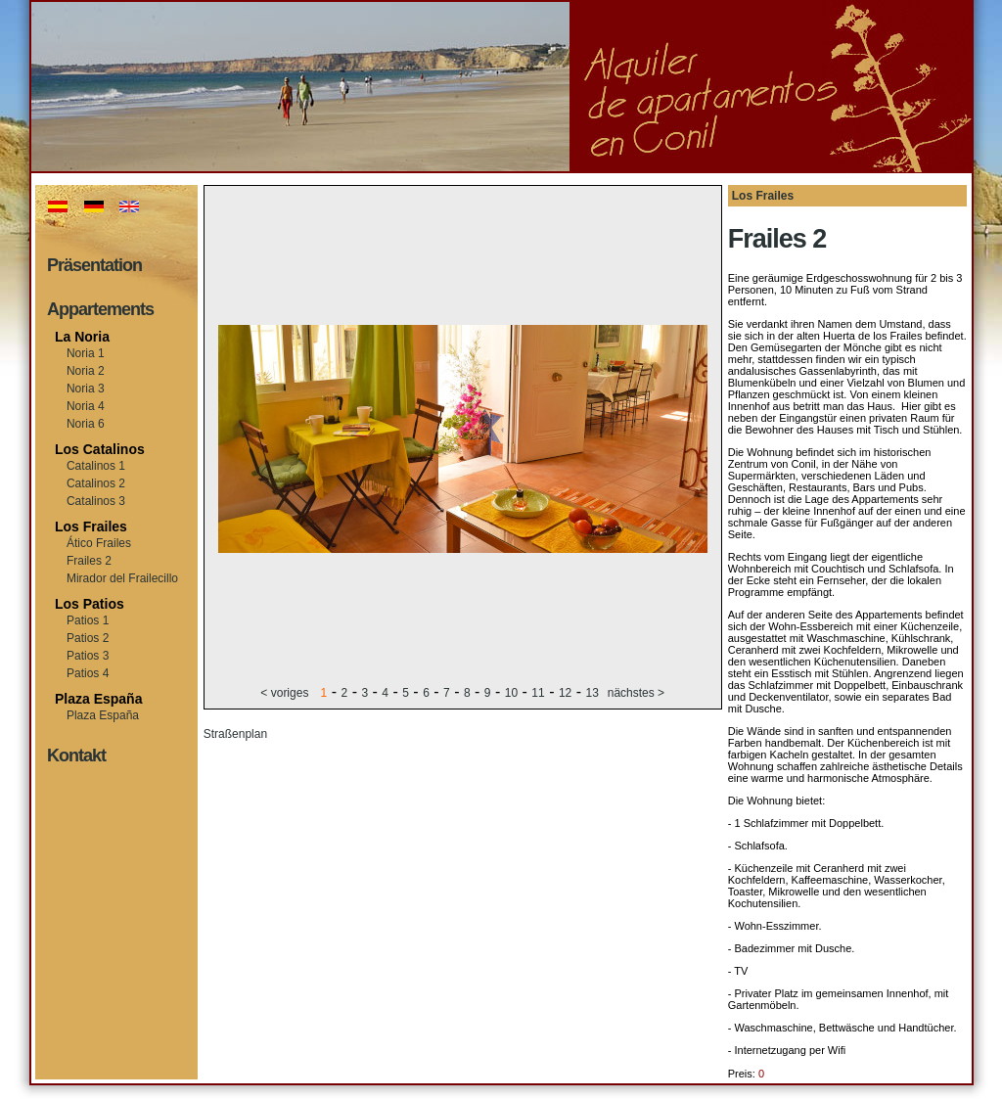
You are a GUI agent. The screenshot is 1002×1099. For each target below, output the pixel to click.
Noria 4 (86, 406)
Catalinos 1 (96, 466)
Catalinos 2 (96, 483)
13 (592, 693)
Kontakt (76, 755)
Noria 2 (86, 371)
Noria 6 (86, 424)
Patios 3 (88, 656)
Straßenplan (235, 734)
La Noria (82, 336)
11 (537, 693)
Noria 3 (86, 388)
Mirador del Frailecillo (122, 578)
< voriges (285, 693)
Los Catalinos (100, 449)
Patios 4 (88, 673)
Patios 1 (88, 620)
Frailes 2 (89, 561)
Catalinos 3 (96, 501)
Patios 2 (88, 638)
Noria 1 (86, 353)
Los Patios (89, 604)
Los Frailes (91, 526)
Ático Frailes (99, 543)
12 (565, 693)
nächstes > (636, 693)
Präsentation (94, 265)
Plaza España (99, 699)
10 (511, 693)
